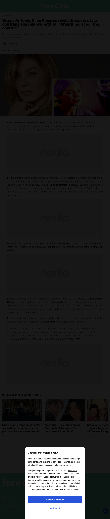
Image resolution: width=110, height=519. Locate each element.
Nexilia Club (55, 508)
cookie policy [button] (65, 465)
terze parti (72, 470)
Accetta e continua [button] (55, 500)
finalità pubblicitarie (57, 486)
